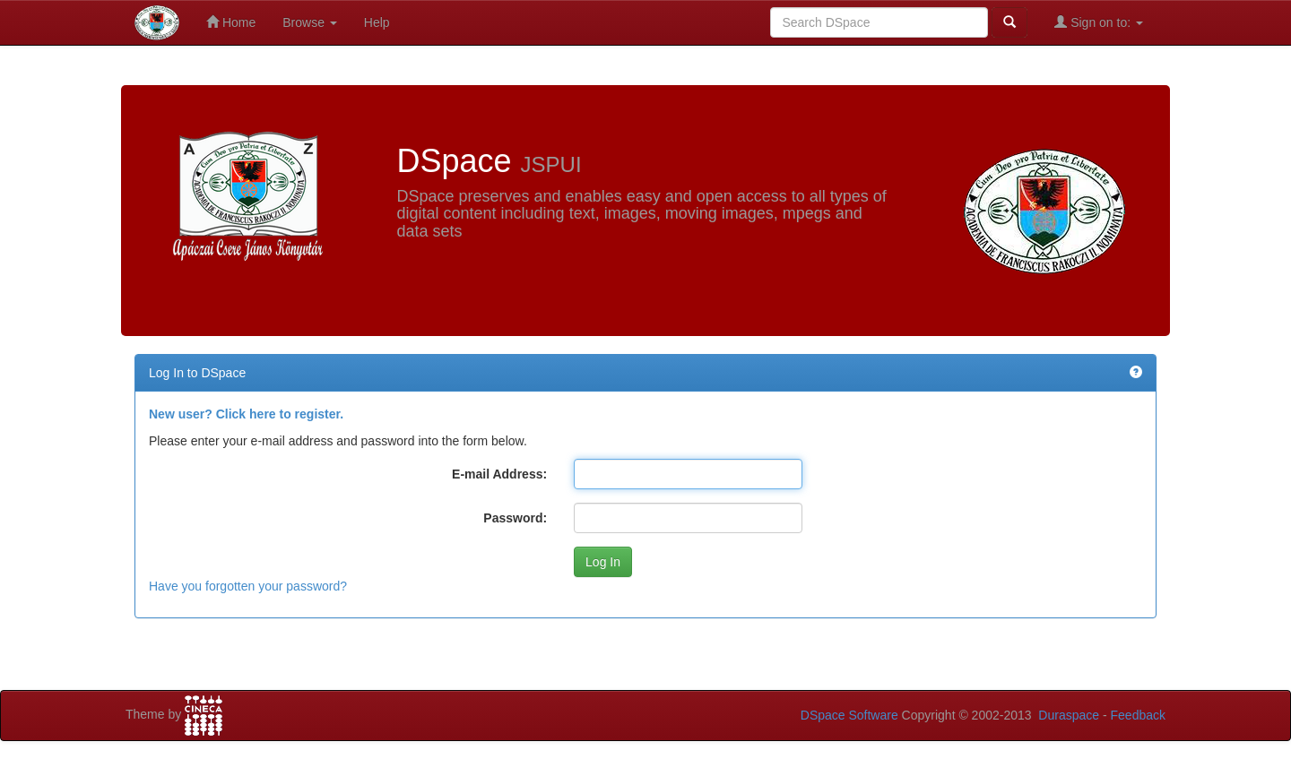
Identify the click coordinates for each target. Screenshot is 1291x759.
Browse (309, 22)
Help (377, 22)
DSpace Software (849, 715)
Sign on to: (1098, 22)
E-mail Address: (499, 474)
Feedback (1138, 715)
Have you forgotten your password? (248, 586)
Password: (515, 518)
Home (231, 22)
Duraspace (1068, 715)
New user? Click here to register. (246, 414)
